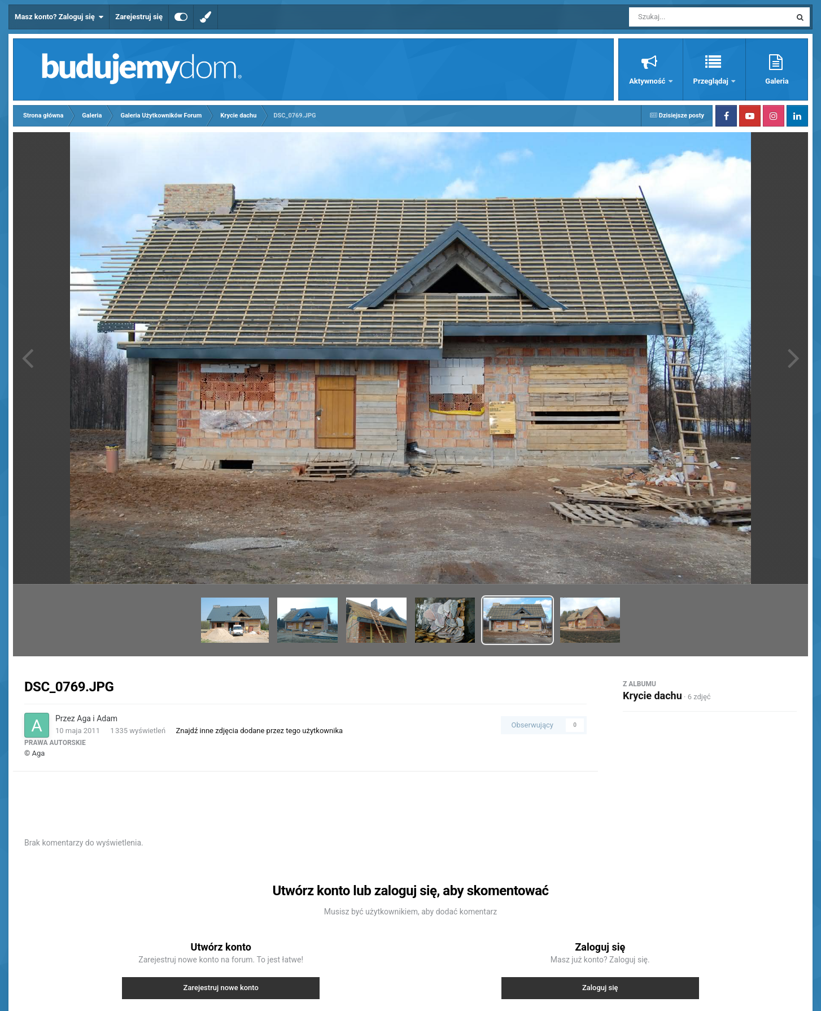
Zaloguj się (600, 987)
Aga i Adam (97, 718)
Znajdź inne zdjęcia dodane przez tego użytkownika (259, 730)
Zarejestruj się (139, 16)
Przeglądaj (711, 81)
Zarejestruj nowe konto (221, 987)
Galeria (776, 81)
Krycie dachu (652, 695)
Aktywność (648, 81)
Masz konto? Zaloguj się (59, 17)
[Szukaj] (684, 17)
